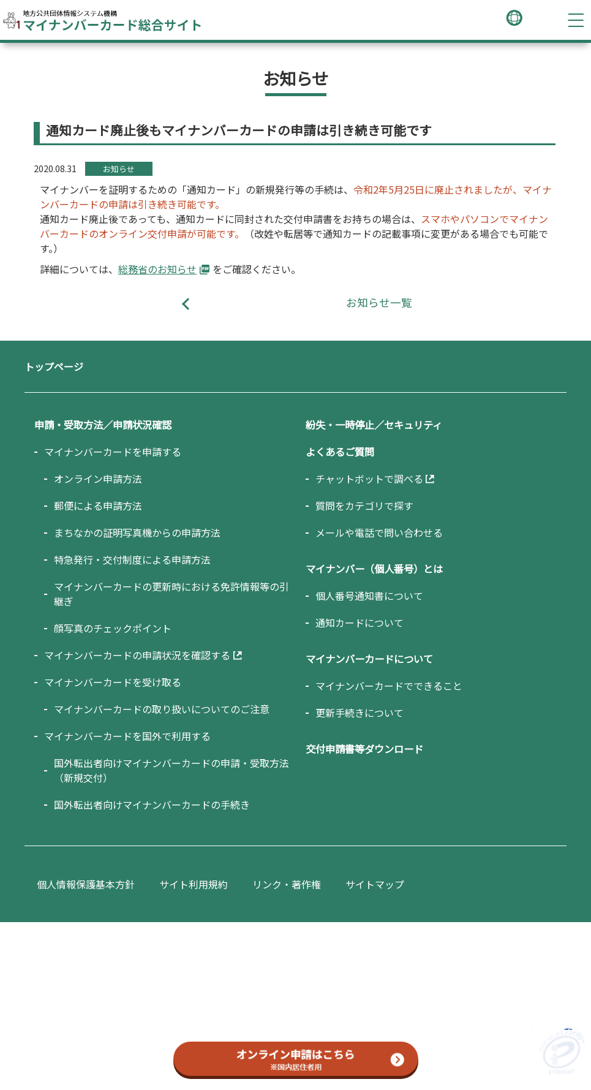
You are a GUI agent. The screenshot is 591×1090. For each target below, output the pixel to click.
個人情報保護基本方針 (86, 884)
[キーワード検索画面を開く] (539, 20)
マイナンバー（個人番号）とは (374, 568)
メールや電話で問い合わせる (379, 532)
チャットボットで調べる (369, 478)
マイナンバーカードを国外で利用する (127, 736)
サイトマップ (374, 884)
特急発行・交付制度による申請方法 (132, 559)
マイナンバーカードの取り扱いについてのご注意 (161, 709)
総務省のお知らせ (157, 269)
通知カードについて (359, 622)
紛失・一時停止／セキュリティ (374, 424)
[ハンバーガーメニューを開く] (575, 20)
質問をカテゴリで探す (364, 505)
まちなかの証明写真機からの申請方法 (137, 532)
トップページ (53, 366)
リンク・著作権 (286, 884)
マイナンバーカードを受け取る (112, 682)
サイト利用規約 (193, 884)
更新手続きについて (359, 712)
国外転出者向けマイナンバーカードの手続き (152, 804)
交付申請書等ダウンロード (364, 748)
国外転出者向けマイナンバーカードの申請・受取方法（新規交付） (171, 770)
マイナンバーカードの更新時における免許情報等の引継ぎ (171, 593)
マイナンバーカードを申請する (112, 451)
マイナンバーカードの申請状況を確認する (137, 655)
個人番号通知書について (369, 595)
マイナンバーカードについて (369, 658)
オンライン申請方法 (98, 478)
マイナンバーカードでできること (388, 685)
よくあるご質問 (340, 451)
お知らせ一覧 (379, 302)
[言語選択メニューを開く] (514, 19)
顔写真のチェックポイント (112, 628)
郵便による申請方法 (98, 505)
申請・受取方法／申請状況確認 (102, 424)
